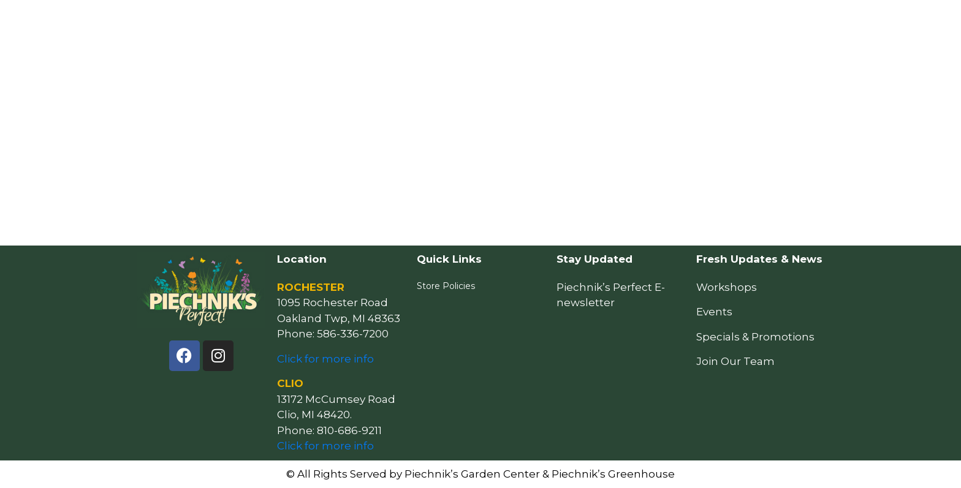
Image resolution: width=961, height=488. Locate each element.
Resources (523, 22)
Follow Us (779, 22)
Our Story (712, 22)
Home (348, 22)
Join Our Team (735, 361)
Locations (645, 22)
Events (582, 22)
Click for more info (325, 359)
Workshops (726, 287)
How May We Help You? (430, 22)
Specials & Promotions (755, 337)
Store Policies (446, 285)
